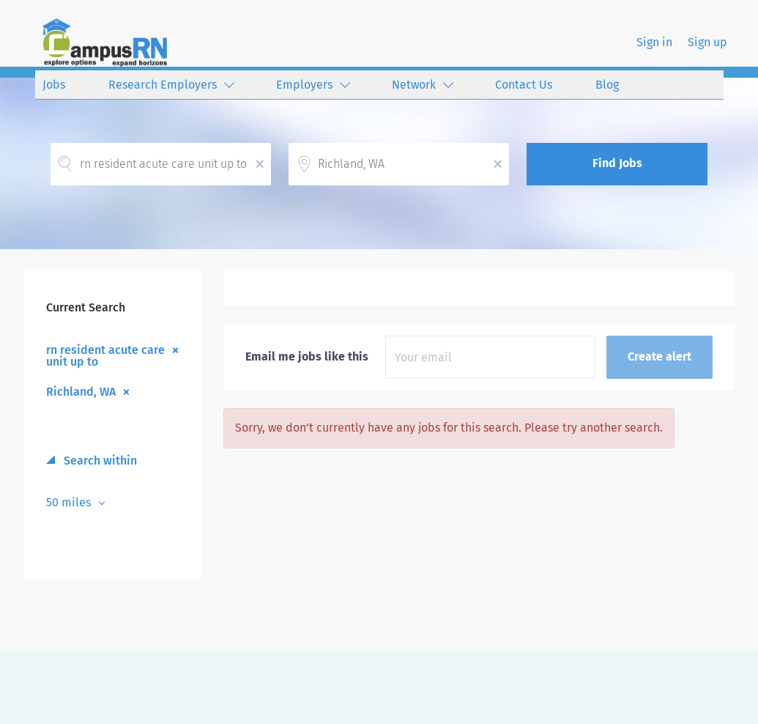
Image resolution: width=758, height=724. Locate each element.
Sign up (707, 42)
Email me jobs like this (306, 356)
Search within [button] (99, 461)
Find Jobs (617, 163)
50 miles (70, 502)
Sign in (654, 42)
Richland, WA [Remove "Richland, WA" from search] (81, 391)
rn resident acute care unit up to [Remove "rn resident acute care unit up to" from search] (105, 355)
